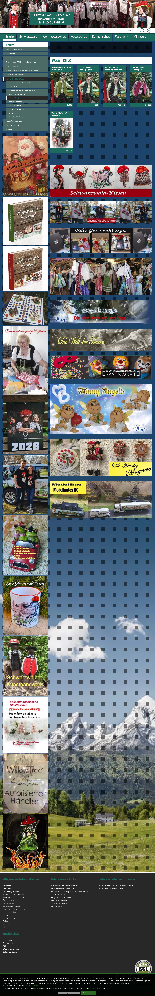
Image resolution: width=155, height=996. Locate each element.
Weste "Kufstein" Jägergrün (59, 114)
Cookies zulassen (88, 993)
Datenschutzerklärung (31, 985)
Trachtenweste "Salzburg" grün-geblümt (85, 68)
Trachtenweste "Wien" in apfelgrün (61, 68)
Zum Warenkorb (149, 29)
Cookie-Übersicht (94, 988)
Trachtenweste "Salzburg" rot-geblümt (137, 68)
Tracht (10, 45)
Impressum (37, 988)
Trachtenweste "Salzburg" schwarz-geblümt (113, 68)
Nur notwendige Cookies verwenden (69, 993)
